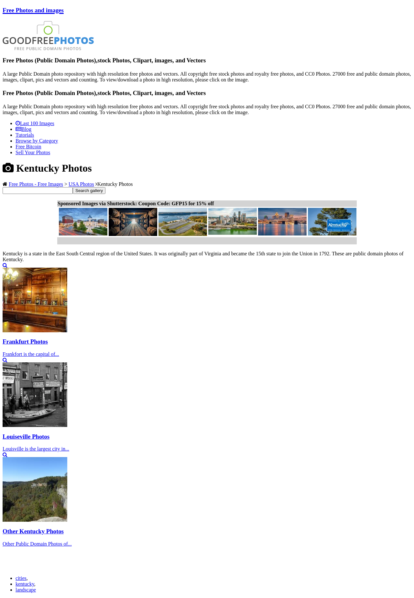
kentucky (25, 584)
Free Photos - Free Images (36, 184)
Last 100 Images (35, 123)
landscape (26, 590)
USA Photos (81, 184)
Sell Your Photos (33, 152)
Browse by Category (37, 141)
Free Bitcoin (28, 146)
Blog (23, 129)
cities (21, 578)
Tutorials (25, 135)
